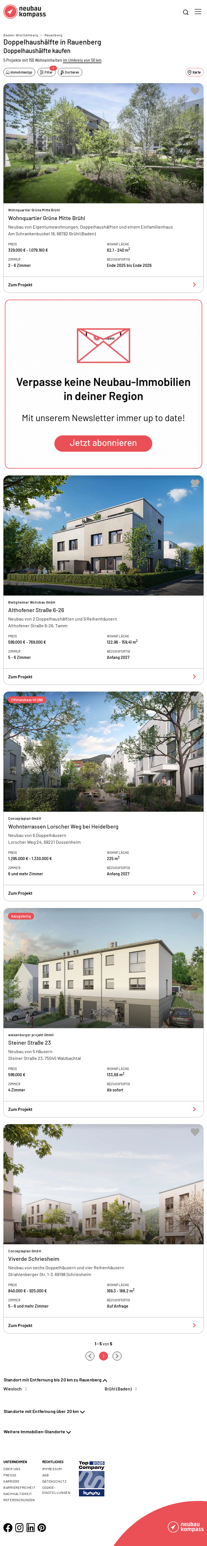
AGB (45, 1475)
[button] (103, 384)
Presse (9, 1475)
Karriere (11, 1481)
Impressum (52, 1469)
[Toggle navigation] (198, 11)
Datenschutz (54, 1481)
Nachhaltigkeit (17, 1494)
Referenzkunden (19, 1500)
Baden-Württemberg (20, 35)
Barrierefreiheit (19, 1487)
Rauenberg (53, 35)
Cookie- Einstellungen (56, 1489)
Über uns (12, 1469)
